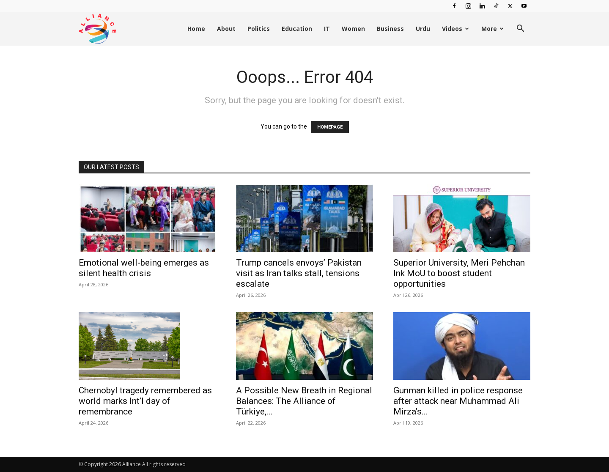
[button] (520, 29)
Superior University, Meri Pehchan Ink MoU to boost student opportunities (459, 273)
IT (327, 29)
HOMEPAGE (330, 127)
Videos (455, 29)
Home (196, 29)
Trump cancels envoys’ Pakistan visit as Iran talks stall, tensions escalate (299, 273)
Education (297, 29)
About (226, 29)
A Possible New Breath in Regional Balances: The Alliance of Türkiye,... (304, 401)
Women (353, 29)
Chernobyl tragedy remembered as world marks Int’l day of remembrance (145, 401)
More (492, 29)
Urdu (423, 29)
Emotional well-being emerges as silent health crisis (144, 268)
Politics (258, 29)
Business (390, 29)
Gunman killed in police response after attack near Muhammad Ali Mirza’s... (458, 401)
